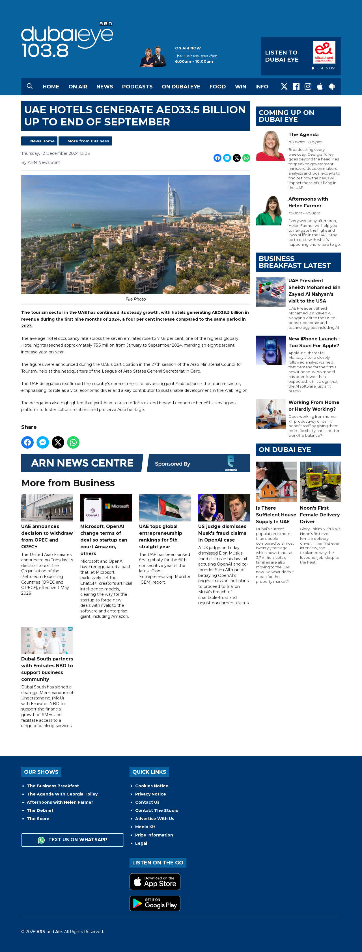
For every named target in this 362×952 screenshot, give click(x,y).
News (104, 87)
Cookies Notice (151, 785)
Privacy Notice (150, 794)
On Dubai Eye (181, 87)
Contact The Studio (156, 810)
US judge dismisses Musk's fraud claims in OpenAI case (224, 518)
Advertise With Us (154, 818)
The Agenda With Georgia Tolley (62, 794)
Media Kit (145, 826)
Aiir (58, 931)
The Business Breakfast (53, 785)
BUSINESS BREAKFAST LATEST (295, 262)
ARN (41, 931)
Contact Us (147, 802)
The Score (38, 818)
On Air (77, 87)
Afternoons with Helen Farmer (60, 802)
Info (261, 87)
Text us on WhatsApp (72, 840)
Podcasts (137, 87)
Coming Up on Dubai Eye (286, 115)
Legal (141, 843)
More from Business (88, 141)
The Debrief (40, 810)
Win (240, 87)
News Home (42, 141)
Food (218, 87)
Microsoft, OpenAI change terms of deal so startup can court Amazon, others (106, 525)
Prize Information (154, 835)
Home (51, 87)
